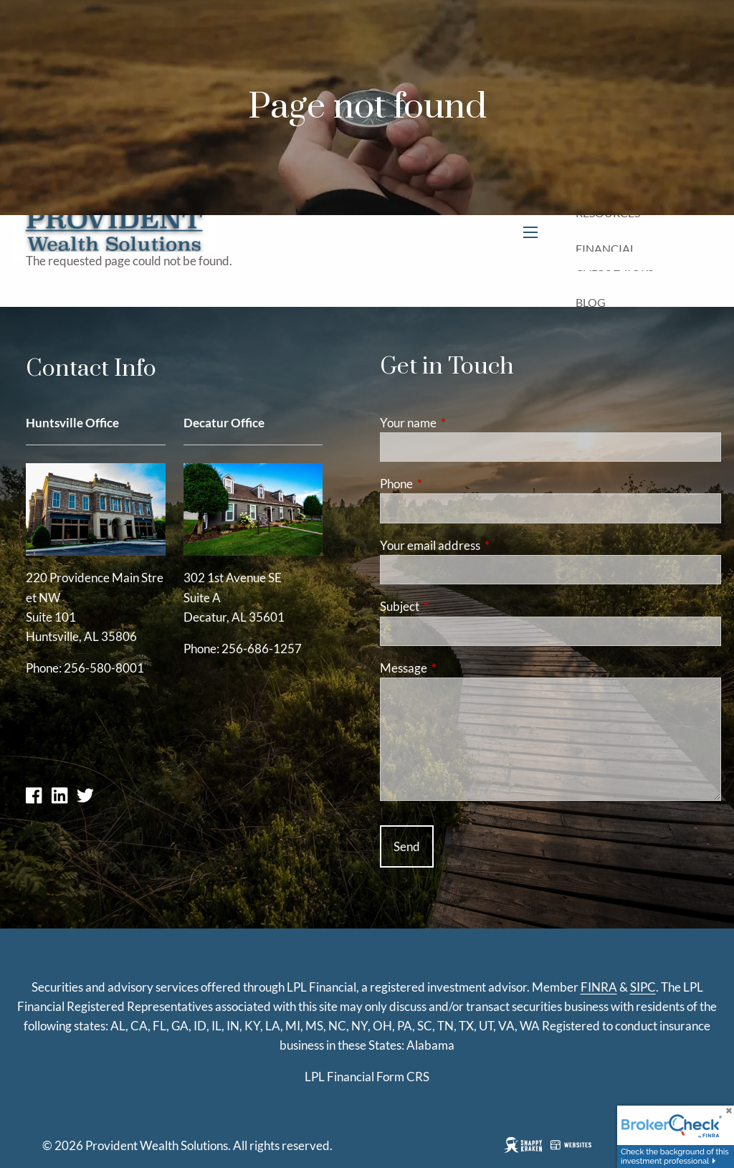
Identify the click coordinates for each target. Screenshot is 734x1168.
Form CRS (402, 1076)
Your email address (485, 545)
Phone (452, 483)
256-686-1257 (261, 648)
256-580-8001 (104, 667)
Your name (464, 422)
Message (459, 667)
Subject (455, 606)
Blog (591, 302)
